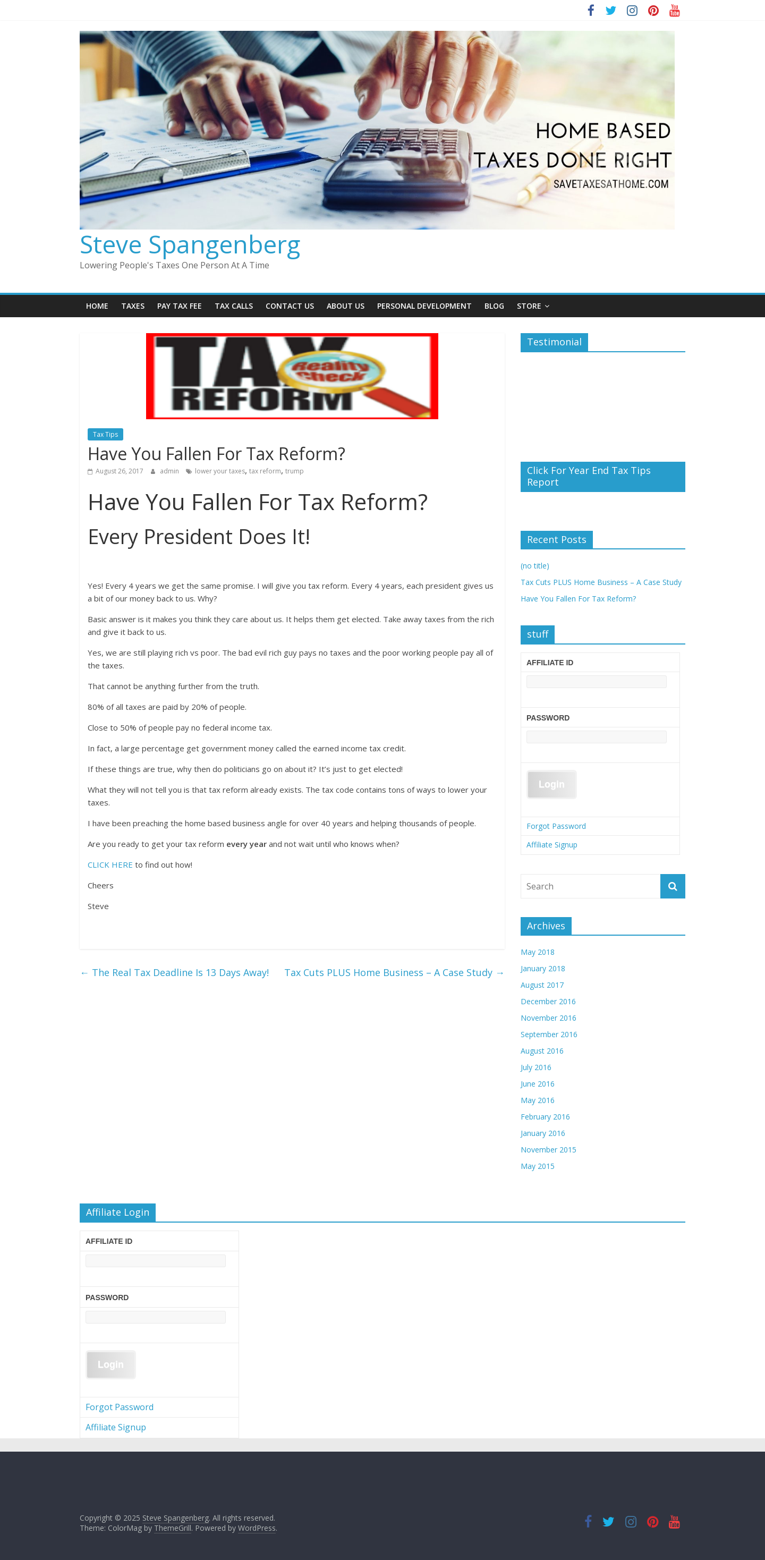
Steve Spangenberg (190, 243)
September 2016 (549, 1034)
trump (294, 471)
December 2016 (548, 1001)
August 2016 (542, 1051)
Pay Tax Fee (179, 306)
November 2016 (548, 1018)
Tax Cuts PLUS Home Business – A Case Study (394, 972)
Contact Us (290, 306)
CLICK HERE (110, 864)
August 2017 (542, 985)
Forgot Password (556, 826)
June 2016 (538, 1084)
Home (97, 306)
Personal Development (424, 306)
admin (170, 471)
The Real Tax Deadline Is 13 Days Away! (174, 972)
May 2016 (538, 1100)
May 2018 (538, 952)
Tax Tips (105, 434)
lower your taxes (220, 471)
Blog (494, 306)
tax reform (265, 471)
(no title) (535, 566)
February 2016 (545, 1117)
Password (548, 718)
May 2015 (538, 1166)
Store (529, 306)
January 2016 (543, 1133)
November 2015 (548, 1149)
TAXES (132, 306)
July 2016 (536, 1067)
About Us (345, 306)
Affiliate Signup (551, 845)
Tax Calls (234, 306)
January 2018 (543, 968)
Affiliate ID (549, 662)
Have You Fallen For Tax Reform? (578, 599)
